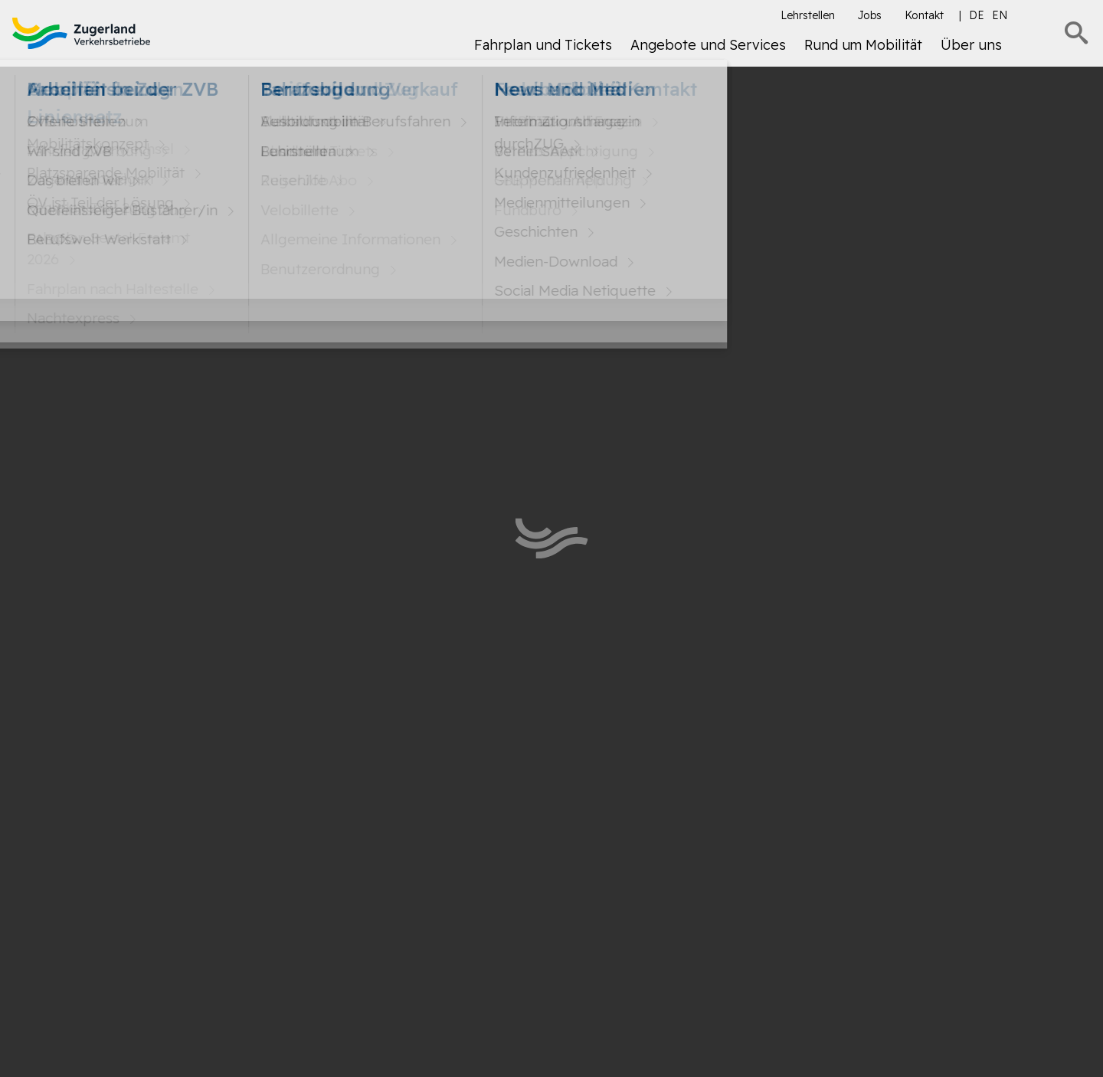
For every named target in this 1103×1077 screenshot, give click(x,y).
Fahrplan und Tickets (543, 45)
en (999, 15)
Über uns (971, 45)
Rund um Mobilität (863, 45)
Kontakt (924, 15)
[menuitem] (543, 50)
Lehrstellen (808, 15)
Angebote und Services (708, 45)
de (976, 15)
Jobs (870, 15)
